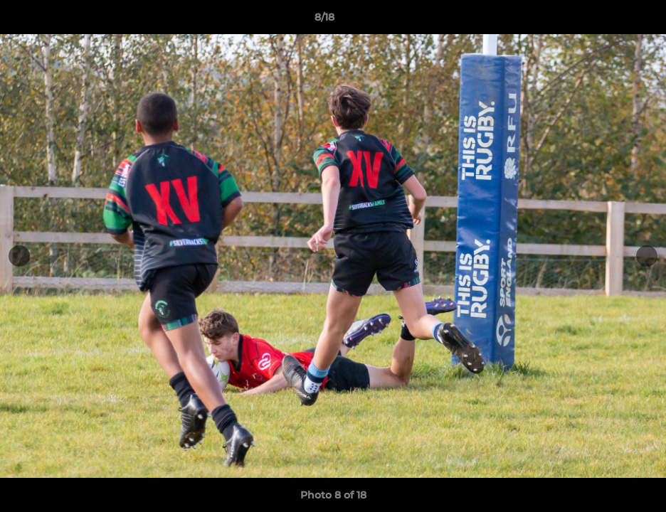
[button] (606, 20)
